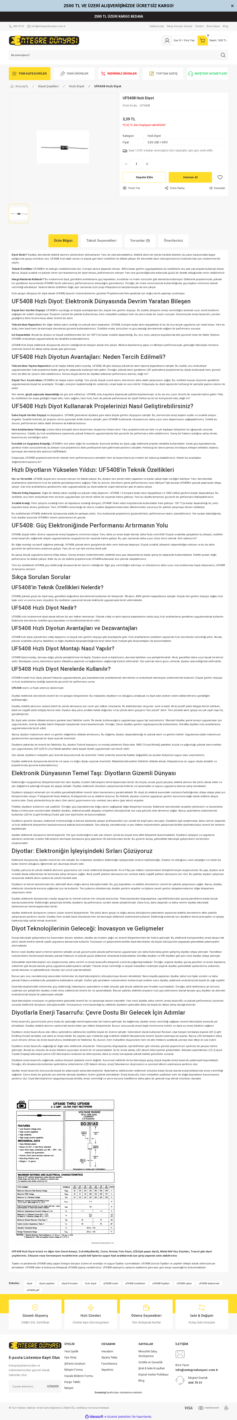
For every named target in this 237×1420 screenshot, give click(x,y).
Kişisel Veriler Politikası (153, 1374)
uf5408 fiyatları (161, 1283)
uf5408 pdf (33, 1290)
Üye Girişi (70, 1357)
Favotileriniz (109, 1363)
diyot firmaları (70, 1283)
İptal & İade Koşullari (151, 1368)
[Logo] (44, 40)
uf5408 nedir (110, 1283)
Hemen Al (190, 177)
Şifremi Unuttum (74, 1363)
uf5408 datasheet (209, 1283)
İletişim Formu (73, 1369)
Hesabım (107, 1351)
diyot (29, 1283)
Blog (141, 1380)
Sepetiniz (107, 1369)
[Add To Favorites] (220, 177)
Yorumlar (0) (140, 241)
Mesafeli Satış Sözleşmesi (147, 1354)
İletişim (69, 1388)
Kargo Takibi (72, 1382)
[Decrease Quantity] (126, 164)
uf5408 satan (184, 1283)
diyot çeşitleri (47, 1283)
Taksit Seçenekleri (101, 241)
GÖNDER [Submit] (53, 1386)
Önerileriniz (173, 241)
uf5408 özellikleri (135, 1283)
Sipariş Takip (109, 1357)
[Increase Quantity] (146, 164)
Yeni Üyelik (71, 1351)
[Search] (118, 55)
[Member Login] (179, 40)
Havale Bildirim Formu (78, 1376)
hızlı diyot (90, 1283)
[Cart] (212, 40)
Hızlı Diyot (154, 136)
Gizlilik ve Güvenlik (150, 1362)
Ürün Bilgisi (63, 241)
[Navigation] (29, 73)
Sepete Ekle (144, 177)
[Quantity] (136, 164)
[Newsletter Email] (35, 1386)
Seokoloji (100, 1392)
